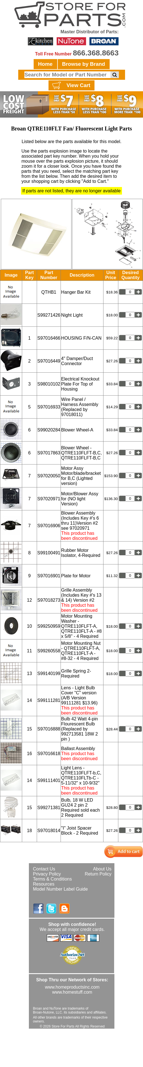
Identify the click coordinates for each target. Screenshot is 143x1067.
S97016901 (48, 575)
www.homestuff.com (72, 992)
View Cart (70, 86)
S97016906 (48, 525)
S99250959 (48, 626)
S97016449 (48, 361)
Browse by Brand (83, 64)
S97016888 (48, 729)
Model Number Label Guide (60, 889)
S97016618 (48, 753)
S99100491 (48, 552)
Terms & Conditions (52, 879)
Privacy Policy (47, 874)
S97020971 (48, 498)
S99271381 (48, 807)
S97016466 (48, 338)
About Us (102, 869)
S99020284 (48, 430)
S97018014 (48, 830)
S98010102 (48, 384)
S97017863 (48, 452)
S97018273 (48, 600)
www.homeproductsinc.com (72, 987)
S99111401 (48, 780)
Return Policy (98, 874)
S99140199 (48, 673)
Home (45, 64)
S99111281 (48, 700)
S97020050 (48, 475)
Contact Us (44, 869)
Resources (43, 884)
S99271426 (48, 315)
